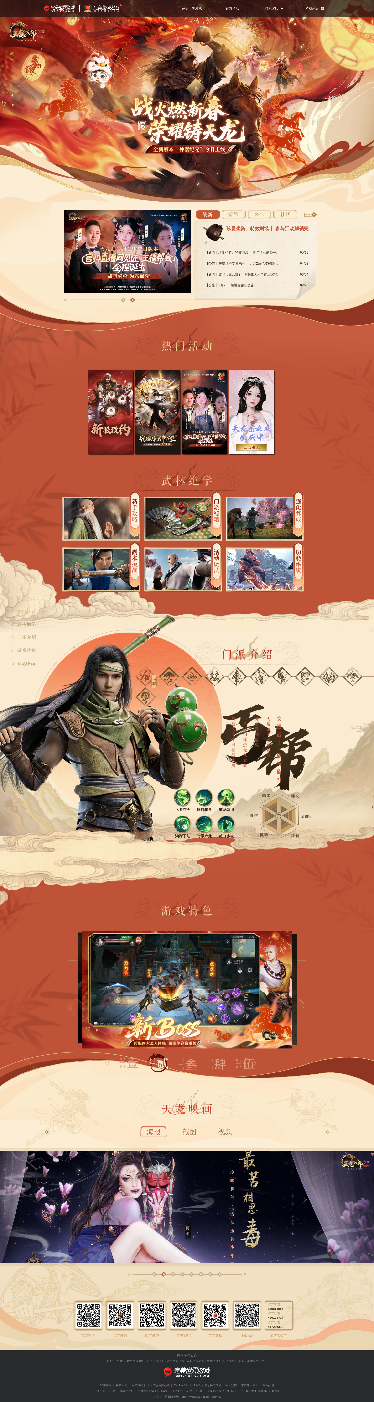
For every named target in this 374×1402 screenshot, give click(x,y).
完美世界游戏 (60, 8)
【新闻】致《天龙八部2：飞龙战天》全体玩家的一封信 (246, 274)
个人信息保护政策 (158, 1385)
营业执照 (268, 1385)
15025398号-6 (227, 1391)
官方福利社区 (107, 8)
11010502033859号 (267, 1391)
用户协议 (137, 1385)
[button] (123, 300)
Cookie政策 (181, 1385)
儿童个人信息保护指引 (207, 1385)
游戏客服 (271, 8)
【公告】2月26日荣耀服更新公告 (229, 285)
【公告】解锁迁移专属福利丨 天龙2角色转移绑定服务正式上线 (251, 263)
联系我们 (121, 1385)
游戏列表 (312, 8)
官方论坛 (232, 8)
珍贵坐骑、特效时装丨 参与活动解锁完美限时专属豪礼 (284, 228)
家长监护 (231, 1385)
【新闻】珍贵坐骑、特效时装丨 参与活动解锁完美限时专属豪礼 (252, 252)
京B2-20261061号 (191, 1391)
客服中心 (106, 1385)
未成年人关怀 (249, 1385)
